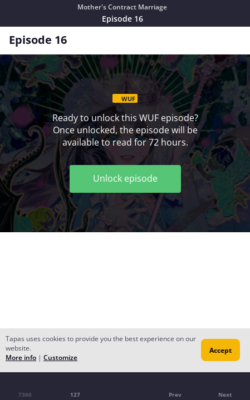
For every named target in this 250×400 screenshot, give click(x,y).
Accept (220, 350)
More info (21, 357)
